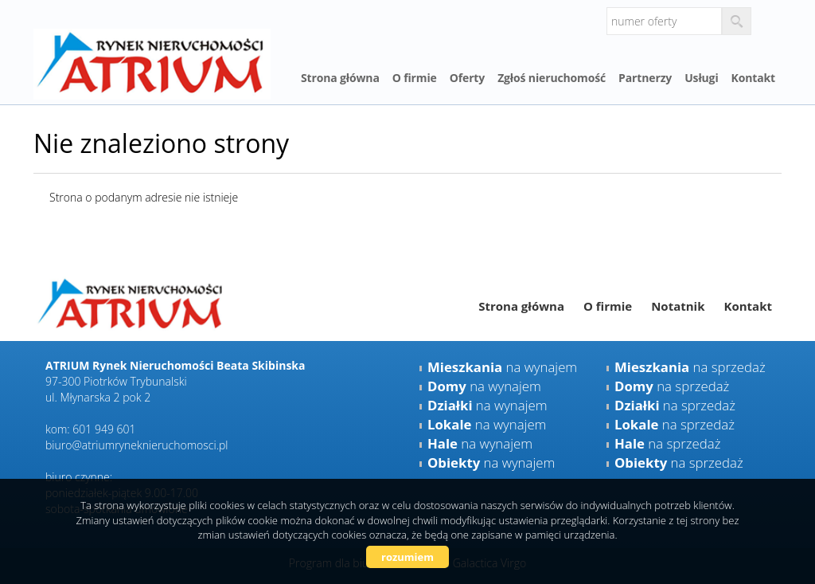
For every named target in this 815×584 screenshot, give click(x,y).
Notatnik (677, 306)
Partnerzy (645, 77)
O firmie (414, 77)
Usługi (701, 77)
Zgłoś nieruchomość (551, 77)
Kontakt (753, 77)
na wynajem (502, 367)
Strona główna (340, 77)
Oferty (467, 77)
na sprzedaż (690, 367)
